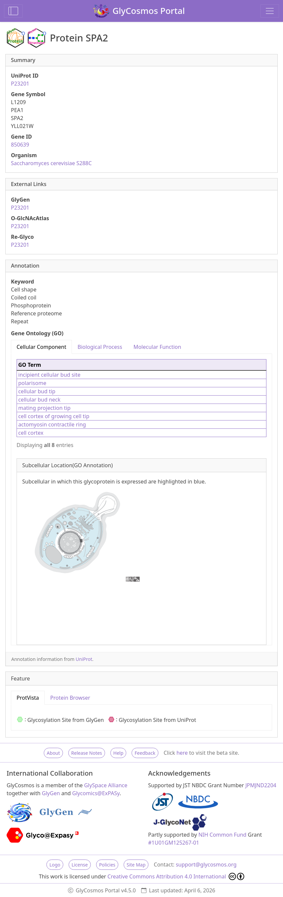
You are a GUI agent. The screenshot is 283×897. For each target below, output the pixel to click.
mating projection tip (44, 408)
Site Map (136, 865)
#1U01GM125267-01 (173, 842)
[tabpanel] (141, 499)
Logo (54, 865)
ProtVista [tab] (28, 697)
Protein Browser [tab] (70, 697)
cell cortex (30, 432)
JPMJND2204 (260, 785)
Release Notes (86, 753)
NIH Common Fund (222, 834)
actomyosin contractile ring (52, 424)
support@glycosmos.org (206, 864)
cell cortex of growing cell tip (53, 416)
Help (118, 753)
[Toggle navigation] (269, 11)
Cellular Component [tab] (41, 347)
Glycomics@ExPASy (96, 793)
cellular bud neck (39, 399)
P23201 (20, 83)
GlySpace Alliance (106, 785)
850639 (20, 144)
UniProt (84, 659)
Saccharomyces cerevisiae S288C (51, 163)
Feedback (145, 753)
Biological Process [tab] (100, 347)
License (80, 865)
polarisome (32, 383)
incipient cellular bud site (49, 374)
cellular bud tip (36, 391)
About (53, 753)
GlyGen (51, 793)
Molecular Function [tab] (157, 347)
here (182, 752)
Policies (107, 865)
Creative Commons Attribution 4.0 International (175, 876)
